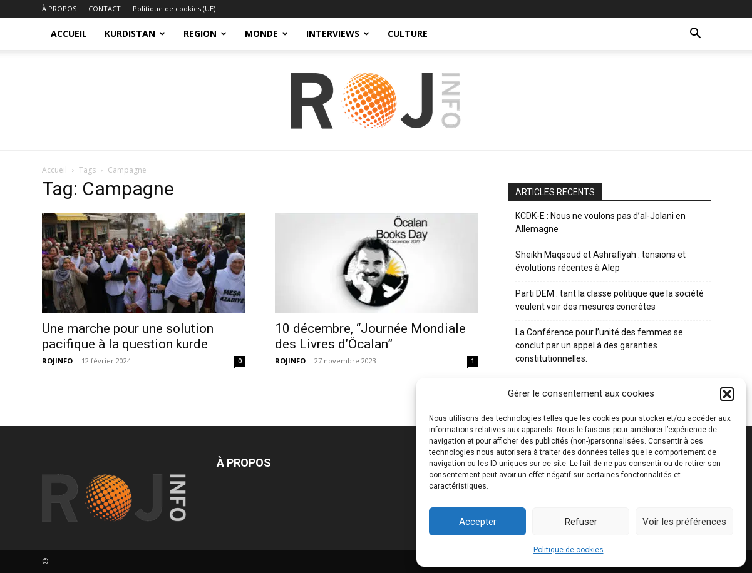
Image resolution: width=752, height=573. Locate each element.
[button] (727, 394)
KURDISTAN (135, 33)
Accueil (54, 170)
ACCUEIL (69, 33)
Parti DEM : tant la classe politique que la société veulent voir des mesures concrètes (609, 300)
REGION (205, 33)
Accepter (478, 521)
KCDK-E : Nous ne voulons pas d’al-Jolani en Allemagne (600, 222)
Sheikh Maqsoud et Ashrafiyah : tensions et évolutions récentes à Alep (600, 261)
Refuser (581, 521)
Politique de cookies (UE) (174, 8)
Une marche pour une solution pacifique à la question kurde (128, 336)
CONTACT (104, 8)
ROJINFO (57, 360)
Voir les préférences (684, 521)
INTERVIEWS (337, 33)
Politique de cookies (568, 549)
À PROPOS (59, 8)
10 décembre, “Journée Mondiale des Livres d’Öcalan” (370, 336)
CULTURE (408, 33)
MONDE (266, 33)
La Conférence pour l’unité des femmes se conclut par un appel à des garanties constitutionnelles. (599, 345)
